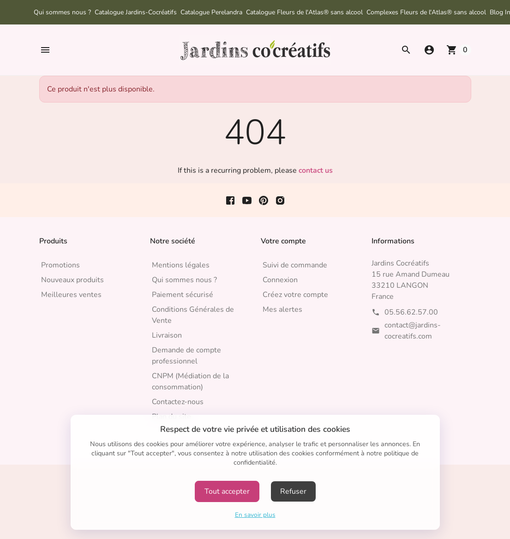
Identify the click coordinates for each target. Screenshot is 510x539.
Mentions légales (181, 265)
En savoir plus (255, 514)
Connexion (280, 280)
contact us (316, 170)
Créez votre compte (295, 295)
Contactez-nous (178, 402)
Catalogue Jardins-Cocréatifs (136, 12)
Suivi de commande (295, 265)
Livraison (167, 335)
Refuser (293, 491)
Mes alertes (282, 309)
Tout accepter (227, 491)
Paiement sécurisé (182, 295)
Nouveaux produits (72, 280)
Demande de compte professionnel (186, 355)
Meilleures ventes (71, 295)
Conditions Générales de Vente (193, 315)
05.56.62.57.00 (411, 312)
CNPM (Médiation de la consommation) (190, 381)
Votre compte (283, 241)
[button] (45, 50)
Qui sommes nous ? (62, 12)
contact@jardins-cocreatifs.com (412, 330)
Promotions (60, 265)
